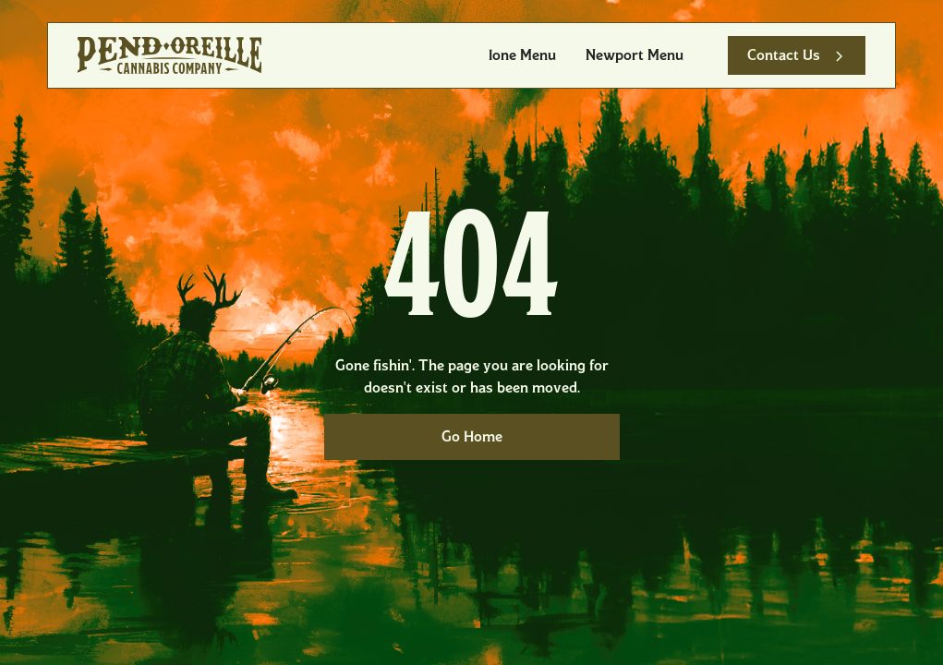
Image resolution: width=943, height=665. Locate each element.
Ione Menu (522, 55)
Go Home (471, 436)
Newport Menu (634, 55)
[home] (169, 55)
